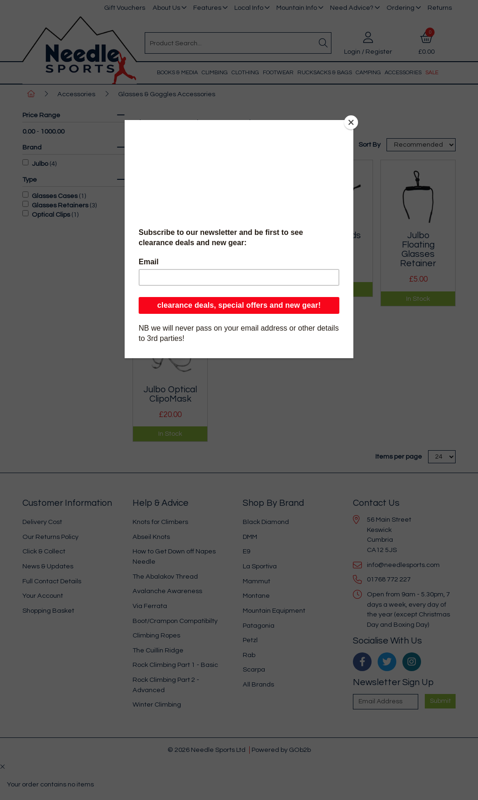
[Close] (351, 122)
